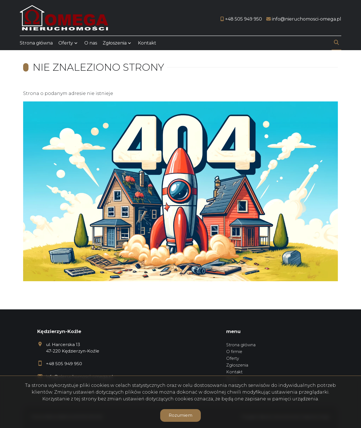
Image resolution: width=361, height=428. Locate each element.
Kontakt (147, 43)
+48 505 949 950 (64, 363)
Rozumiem (180, 415)
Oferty (65, 43)
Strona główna (36, 43)
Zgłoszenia (115, 43)
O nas (90, 43)
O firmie (234, 351)
